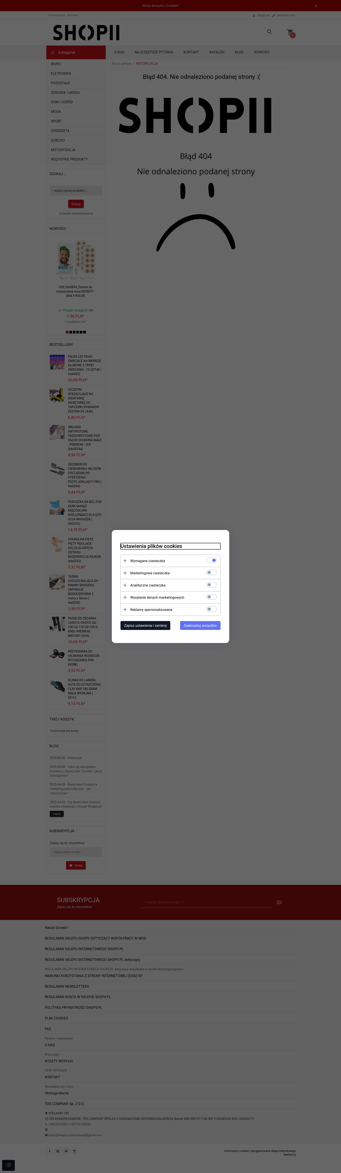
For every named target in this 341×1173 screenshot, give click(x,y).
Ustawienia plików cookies (151, 546)
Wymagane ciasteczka (147, 561)
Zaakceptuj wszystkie (200, 626)
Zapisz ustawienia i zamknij (145, 626)
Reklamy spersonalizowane (151, 610)
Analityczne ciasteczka (147, 585)
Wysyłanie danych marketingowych (157, 597)
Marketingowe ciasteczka (150, 573)
